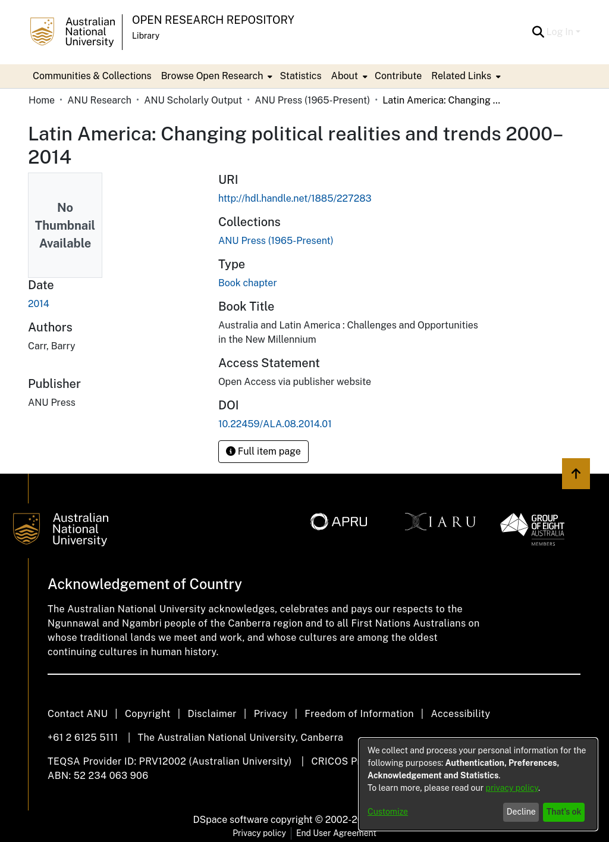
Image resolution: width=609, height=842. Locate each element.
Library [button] (145, 35)
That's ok (564, 811)
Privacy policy (259, 833)
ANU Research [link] (99, 100)
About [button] (344, 76)
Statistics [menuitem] (300, 76)
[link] (276, 240)
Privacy (271, 713)
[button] (538, 32)
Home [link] (42, 100)
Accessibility (460, 713)
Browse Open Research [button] (212, 76)
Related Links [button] (461, 76)
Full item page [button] (263, 451)
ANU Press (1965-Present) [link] (312, 100)
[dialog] (478, 784)
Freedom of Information (358, 713)
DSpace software (231, 819)
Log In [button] (561, 31)
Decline (521, 811)
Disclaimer (212, 713)
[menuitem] (215, 76)
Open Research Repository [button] (213, 20)
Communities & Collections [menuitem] (92, 76)
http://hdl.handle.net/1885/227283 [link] (295, 198)
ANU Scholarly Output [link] (193, 100)
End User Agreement (336, 833)
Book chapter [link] (247, 283)
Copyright (148, 713)
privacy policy (512, 788)
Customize (388, 811)
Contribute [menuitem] (398, 76)
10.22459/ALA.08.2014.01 (275, 424)
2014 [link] (38, 303)
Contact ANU (78, 713)
